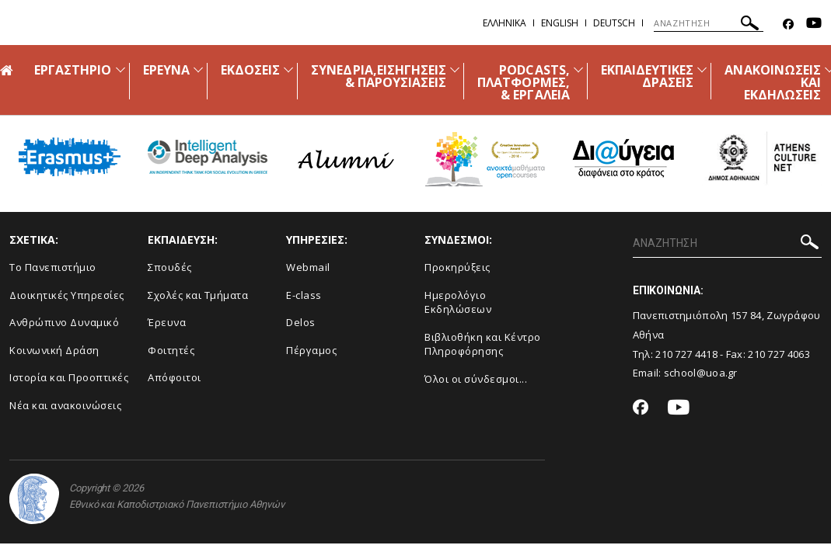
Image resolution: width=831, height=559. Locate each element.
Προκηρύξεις (457, 267)
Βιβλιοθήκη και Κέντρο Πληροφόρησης (482, 344)
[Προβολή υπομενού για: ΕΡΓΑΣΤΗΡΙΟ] (120, 69)
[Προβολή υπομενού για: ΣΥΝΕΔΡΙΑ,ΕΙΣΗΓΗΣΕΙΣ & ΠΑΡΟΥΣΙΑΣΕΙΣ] (454, 69)
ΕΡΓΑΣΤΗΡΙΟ (73, 69)
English (559, 23)
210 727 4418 (686, 354)
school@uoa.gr (701, 373)
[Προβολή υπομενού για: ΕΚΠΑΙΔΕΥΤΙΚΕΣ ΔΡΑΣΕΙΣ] (702, 69)
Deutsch (614, 23)
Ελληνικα (504, 23)
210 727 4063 (779, 354)
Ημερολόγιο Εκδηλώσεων (457, 302)
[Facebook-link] (788, 24)
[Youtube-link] (814, 24)
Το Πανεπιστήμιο (52, 267)
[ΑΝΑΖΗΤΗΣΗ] (708, 23)
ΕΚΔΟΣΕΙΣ (250, 69)
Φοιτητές (171, 350)
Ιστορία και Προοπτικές (68, 377)
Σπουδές (170, 267)
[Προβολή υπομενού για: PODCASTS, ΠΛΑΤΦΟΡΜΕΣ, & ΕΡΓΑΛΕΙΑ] (578, 69)
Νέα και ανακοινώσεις (65, 405)
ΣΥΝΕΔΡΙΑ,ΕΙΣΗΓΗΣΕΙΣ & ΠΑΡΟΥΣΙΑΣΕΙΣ (378, 76)
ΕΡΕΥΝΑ (166, 69)
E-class (304, 295)
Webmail (308, 267)
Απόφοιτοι (174, 377)
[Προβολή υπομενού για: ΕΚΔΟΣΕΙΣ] (288, 69)
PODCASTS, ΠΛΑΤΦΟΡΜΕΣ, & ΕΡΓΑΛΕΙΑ (523, 82)
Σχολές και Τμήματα (198, 295)
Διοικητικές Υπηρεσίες (66, 295)
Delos (301, 322)
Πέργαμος (311, 350)
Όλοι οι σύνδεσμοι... (475, 379)
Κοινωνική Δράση (54, 350)
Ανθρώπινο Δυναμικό (64, 322)
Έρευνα (167, 322)
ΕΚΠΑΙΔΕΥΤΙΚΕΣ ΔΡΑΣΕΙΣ (647, 76)
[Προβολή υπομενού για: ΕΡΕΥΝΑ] (198, 69)
